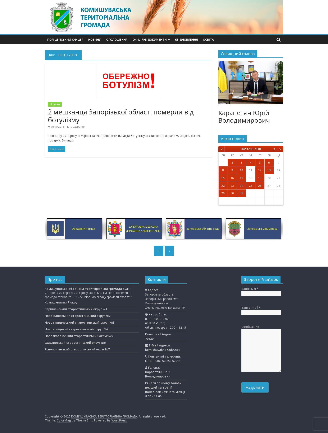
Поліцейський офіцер (65, 39)
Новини (94, 39)
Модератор (77, 126)
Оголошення (117, 39)
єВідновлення (186, 39)
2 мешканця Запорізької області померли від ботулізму (121, 115)
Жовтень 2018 (251, 149)
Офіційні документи (150, 39)
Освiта (208, 39)
